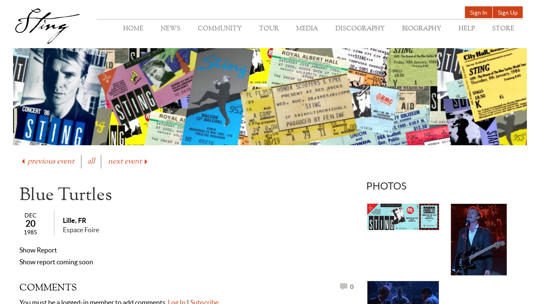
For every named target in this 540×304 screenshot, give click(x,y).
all (91, 161)
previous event (47, 161)
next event (128, 161)
